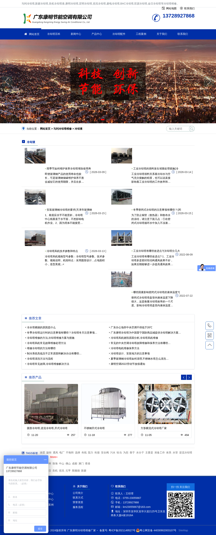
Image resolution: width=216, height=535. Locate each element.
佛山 (68, 463)
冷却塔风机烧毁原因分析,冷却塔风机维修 (134, 337)
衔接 (97, 452)
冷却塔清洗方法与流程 (40, 358)
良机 (55, 470)
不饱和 (70, 452)
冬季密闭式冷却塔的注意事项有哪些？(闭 (157, 209)
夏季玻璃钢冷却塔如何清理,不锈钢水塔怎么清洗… (140, 358)
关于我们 (162, 33)
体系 (168, 452)
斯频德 (76, 470)
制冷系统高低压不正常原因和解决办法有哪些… (54, 353)
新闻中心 (76, 33)
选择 (77, 452)
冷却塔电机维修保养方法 (125, 348)
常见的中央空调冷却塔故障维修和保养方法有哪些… (141, 343)
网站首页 (34, 34)
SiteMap (183, 530)
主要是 (149, 452)
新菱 (83, 470)
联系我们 (182, 33)
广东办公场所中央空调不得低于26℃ (132, 327)
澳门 (81, 463)
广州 (48, 463)
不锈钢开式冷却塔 (94, 428)
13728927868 (209, 326)
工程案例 (141, 33)
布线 (84, 452)
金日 (48, 470)
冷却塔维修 (59, 19)
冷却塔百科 (53, 33)
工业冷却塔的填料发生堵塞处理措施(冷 (155, 168)
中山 (61, 463)
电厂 (62, 452)
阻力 (90, 452)
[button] (103, 119)
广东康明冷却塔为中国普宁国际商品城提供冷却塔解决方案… (146, 332)
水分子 (140, 452)
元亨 (68, 470)
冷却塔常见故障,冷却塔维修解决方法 (48, 363)
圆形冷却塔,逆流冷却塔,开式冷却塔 (47, 428)
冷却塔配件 (118, 33)
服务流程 (78, 507)
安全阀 (105, 452)
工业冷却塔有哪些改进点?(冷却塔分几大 (156, 250)
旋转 (49, 452)
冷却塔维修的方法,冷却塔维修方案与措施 (51, 337)
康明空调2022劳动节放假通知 (128, 363)
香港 (87, 463)
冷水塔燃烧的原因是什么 (41, 327)
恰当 (119, 452)
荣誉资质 (78, 502)
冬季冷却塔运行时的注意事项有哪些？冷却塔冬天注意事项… (62, 332)
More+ (54, 456)
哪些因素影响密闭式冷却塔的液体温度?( (156, 292)
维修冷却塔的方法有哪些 (41, 348)
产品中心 (97, 33)
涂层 (42, 452)
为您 (125, 452)
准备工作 (159, 452)
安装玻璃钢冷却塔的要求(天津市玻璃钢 (69, 209)
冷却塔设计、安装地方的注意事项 (130, 353)
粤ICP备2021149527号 (122, 530)
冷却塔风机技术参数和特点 (62, 251)
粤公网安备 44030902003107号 (156, 530)
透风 (55, 452)
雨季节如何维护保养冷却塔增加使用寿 (69, 168)
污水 (112, 452)
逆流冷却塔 (185, 452)
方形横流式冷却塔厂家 (154, 428)
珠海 (55, 463)
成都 (74, 463)
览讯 (61, 470)
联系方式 (78, 497)
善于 (132, 452)
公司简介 (78, 492)
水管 (175, 452)
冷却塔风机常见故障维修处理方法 (46, 343)
